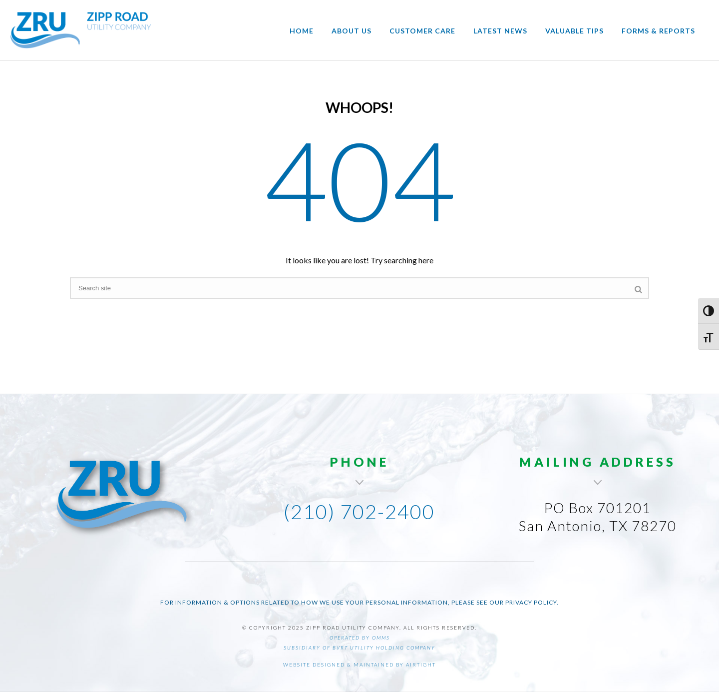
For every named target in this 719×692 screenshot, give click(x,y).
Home (302, 30)
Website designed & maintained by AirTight (359, 665)
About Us (351, 30)
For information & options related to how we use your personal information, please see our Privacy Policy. (359, 602)
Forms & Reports (658, 30)
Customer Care (422, 30)
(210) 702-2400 (359, 512)
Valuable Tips (574, 30)
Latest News (500, 30)
